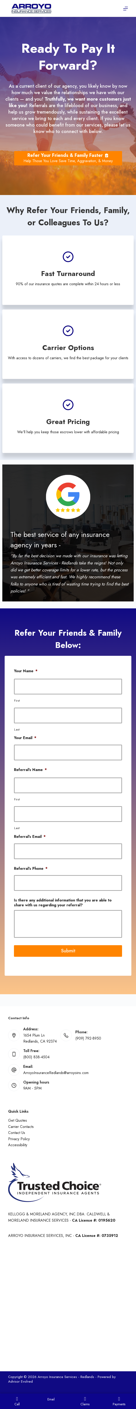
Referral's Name (30, 770)
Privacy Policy (19, 1139)
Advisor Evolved (20, 1381)
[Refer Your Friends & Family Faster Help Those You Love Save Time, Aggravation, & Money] (68, 158)
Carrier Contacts (21, 1126)
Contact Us (16, 1132)
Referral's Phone (30, 868)
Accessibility (17, 1145)
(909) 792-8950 (88, 1038)
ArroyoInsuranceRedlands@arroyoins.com (56, 1072)
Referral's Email (30, 836)
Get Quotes (17, 1120)
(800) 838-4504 (36, 1057)
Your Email (25, 738)
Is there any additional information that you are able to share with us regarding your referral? (63, 903)
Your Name (25, 671)
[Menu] (125, 8)
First (17, 700)
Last (17, 729)
